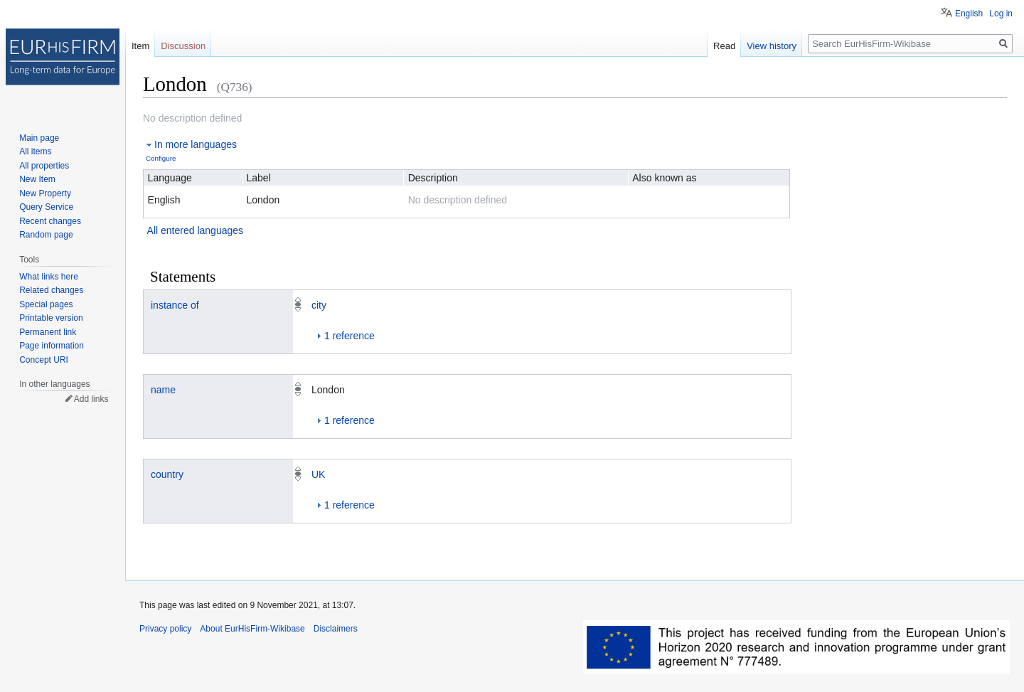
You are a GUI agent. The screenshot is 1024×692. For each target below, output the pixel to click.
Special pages (46, 304)
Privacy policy (165, 629)
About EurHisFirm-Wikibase (252, 629)
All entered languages (195, 230)
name (163, 389)
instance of (175, 305)
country (167, 474)
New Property (45, 193)
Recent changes (50, 221)
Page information (51, 346)
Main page (39, 138)
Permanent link (47, 332)
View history (771, 46)
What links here (48, 277)
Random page (46, 235)
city (318, 305)
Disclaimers (336, 629)
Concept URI (43, 360)
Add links (91, 399)
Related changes (51, 290)
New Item (37, 179)
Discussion (183, 46)
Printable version (50, 318)
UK (318, 474)
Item (140, 46)
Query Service (46, 207)
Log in (1001, 13)
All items (35, 151)
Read (724, 46)
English (969, 13)
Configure (161, 158)
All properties (44, 166)
